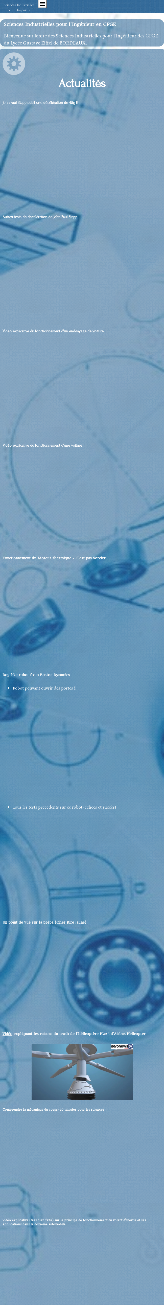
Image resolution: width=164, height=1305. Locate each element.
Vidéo (7, 1034)
